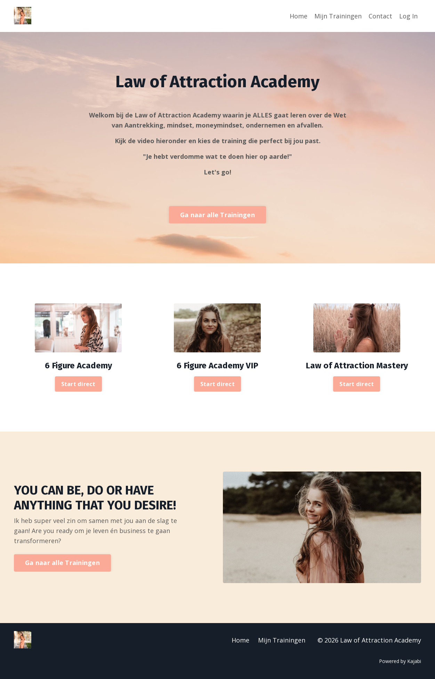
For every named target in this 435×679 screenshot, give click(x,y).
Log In (408, 16)
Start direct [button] (78, 384)
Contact (380, 16)
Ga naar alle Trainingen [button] (217, 215)
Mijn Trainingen (338, 16)
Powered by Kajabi (400, 661)
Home (298, 16)
